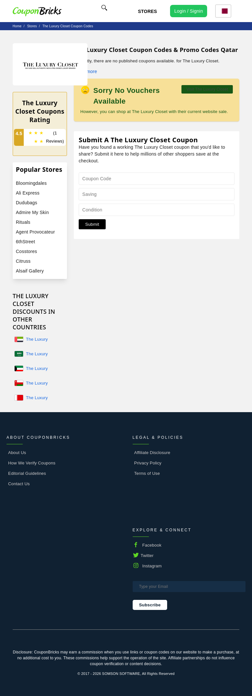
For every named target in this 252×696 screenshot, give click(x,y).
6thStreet (25, 241)
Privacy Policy (148, 463)
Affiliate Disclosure (152, 452)
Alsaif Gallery (30, 270)
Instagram (152, 565)
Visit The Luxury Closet (207, 89)
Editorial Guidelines (27, 473)
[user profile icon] (188, 11)
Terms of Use (147, 473)
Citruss (23, 261)
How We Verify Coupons (31, 463)
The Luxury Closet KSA (37, 354)
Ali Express (28, 193)
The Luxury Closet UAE (37, 340)
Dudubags (26, 202)
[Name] (104, 9)
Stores (147, 11)
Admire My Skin (32, 212)
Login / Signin (188, 11)
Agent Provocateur (35, 231)
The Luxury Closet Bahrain (40, 398)
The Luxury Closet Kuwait (39, 369)
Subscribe (150, 604)
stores (32, 26)
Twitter (147, 555)
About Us (17, 452)
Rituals (23, 222)
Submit (92, 224)
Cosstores (26, 251)
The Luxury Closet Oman (38, 383)
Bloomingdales (31, 183)
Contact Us (19, 483)
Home (17, 26)
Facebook (152, 545)
